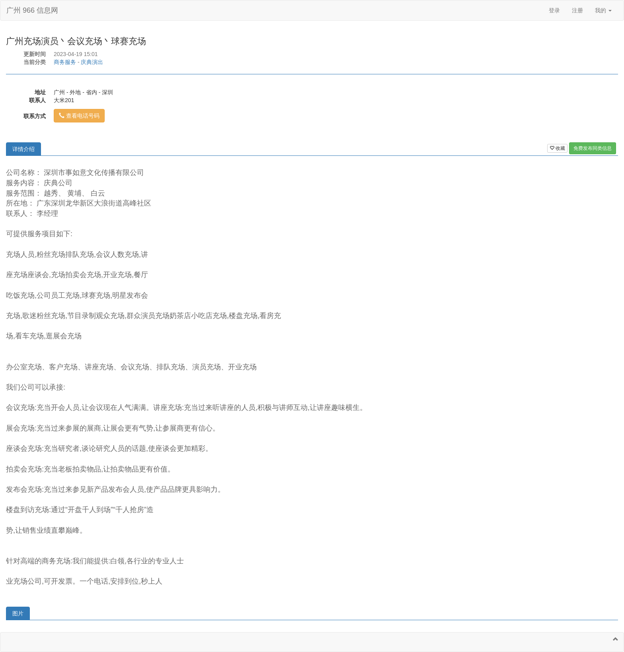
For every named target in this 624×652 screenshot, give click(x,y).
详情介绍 (23, 149)
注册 (577, 10)
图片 (17, 613)
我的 (603, 10)
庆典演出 (92, 62)
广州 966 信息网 (32, 10)
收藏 (557, 148)
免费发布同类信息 (592, 148)
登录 (554, 10)
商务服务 (65, 62)
